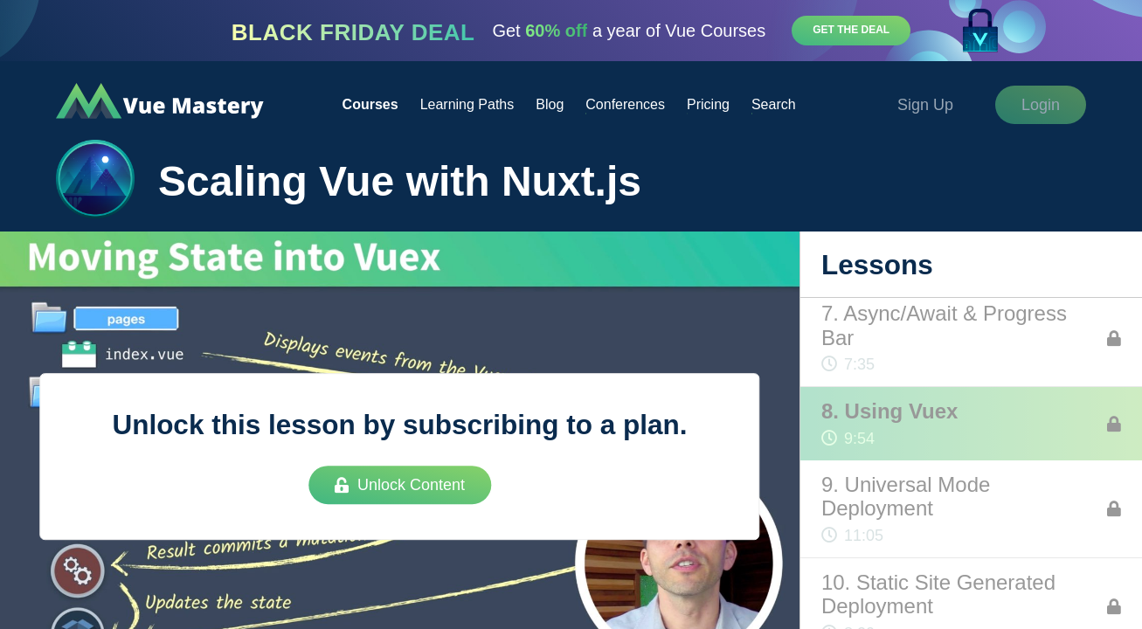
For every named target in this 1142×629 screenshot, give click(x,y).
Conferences (625, 104)
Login (1040, 105)
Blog (550, 104)
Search (773, 104)
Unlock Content (400, 485)
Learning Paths (467, 104)
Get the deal (851, 30)
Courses (370, 104)
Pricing (708, 104)
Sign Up (925, 105)
